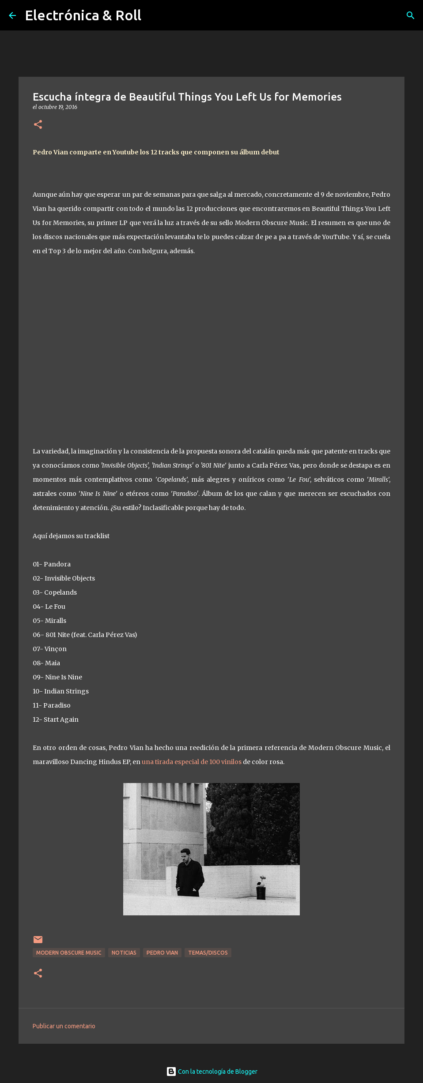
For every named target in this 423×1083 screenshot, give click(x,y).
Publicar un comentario (64, 1026)
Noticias (124, 953)
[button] (38, 125)
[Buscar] (410, 15)
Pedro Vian (162, 953)
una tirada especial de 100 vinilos (192, 762)
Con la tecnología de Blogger (211, 1071)
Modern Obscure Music (69, 953)
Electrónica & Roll (83, 15)
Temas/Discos (208, 953)
